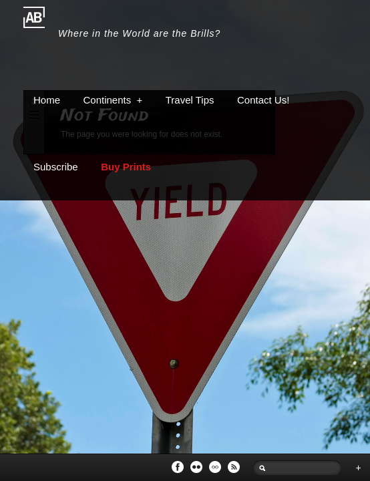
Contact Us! (263, 100)
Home (46, 100)
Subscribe (55, 166)
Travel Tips (190, 100)
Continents (112, 100)
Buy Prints (126, 166)
